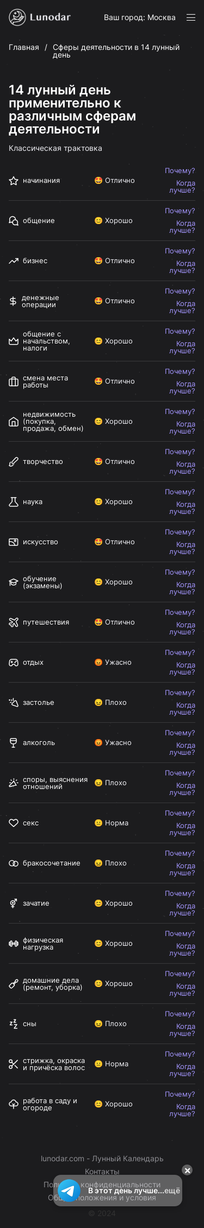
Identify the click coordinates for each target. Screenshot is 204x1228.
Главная (24, 47)
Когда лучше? (182, 187)
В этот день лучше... (117, 1190)
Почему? (180, 170)
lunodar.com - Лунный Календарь (102, 1158)
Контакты (102, 1171)
